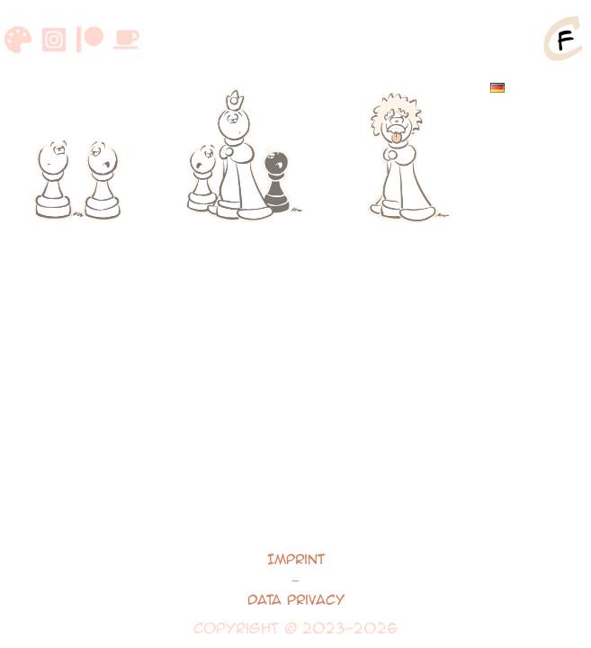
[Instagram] (54, 40)
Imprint (296, 559)
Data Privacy (296, 599)
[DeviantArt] (18, 40)
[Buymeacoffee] (126, 40)
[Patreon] (90, 40)
